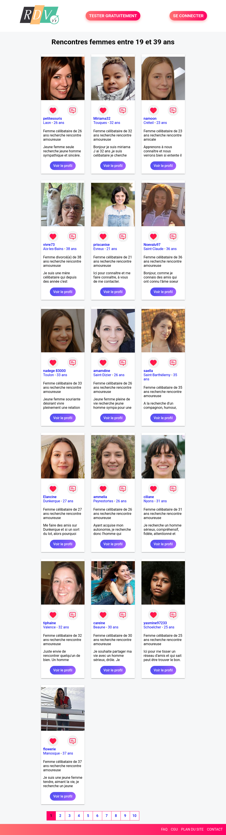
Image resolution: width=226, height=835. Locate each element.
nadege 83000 (54, 371)
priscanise (101, 245)
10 (134, 816)
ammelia (100, 497)
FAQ (164, 829)
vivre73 (49, 245)
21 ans (112, 249)
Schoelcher (152, 627)
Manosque (51, 753)
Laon (47, 123)
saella (148, 371)
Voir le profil (62, 166)
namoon (150, 118)
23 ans (161, 123)
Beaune (99, 627)
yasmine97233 (155, 623)
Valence (49, 627)
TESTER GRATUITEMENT (113, 15)
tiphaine (49, 623)
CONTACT (215, 829)
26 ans (59, 123)
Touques (100, 123)
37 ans (67, 753)
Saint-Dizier (102, 375)
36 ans (171, 249)
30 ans (113, 627)
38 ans (71, 249)
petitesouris (52, 118)
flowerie (49, 749)
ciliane (149, 497)
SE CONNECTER (188, 15)
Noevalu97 (152, 245)
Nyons (149, 501)
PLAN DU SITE (192, 829)
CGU (174, 829)
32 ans (115, 123)
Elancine (50, 497)
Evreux (98, 249)
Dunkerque (51, 501)
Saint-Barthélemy (157, 375)
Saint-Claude (154, 249)
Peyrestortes (103, 501)
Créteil (149, 123)
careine (99, 623)
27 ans (68, 501)
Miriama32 (101, 118)
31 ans (161, 501)
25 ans (169, 627)
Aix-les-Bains (53, 249)
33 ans (62, 375)
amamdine (101, 371)
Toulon (48, 375)
